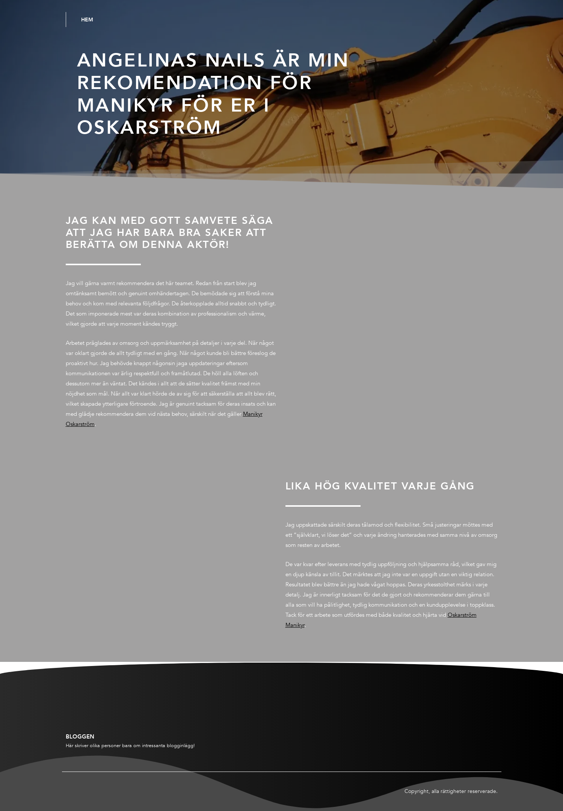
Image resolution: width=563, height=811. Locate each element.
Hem (87, 19)
